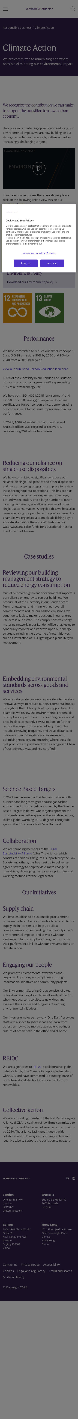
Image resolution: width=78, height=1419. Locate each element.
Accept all (52, 263)
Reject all (25, 263)
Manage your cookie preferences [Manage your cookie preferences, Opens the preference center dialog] (39, 253)
